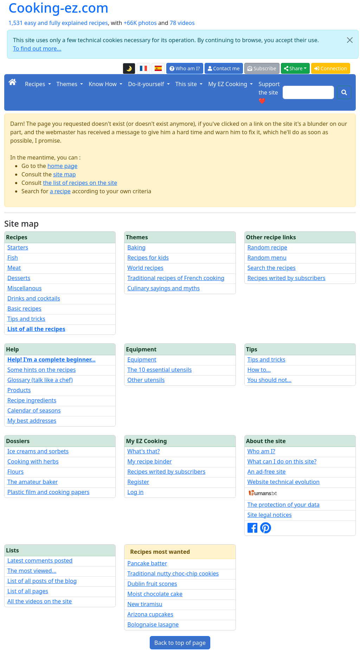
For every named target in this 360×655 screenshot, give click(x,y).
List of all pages (27, 591)
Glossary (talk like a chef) (40, 380)
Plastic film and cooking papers (48, 492)
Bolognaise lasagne (153, 624)
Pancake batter (147, 563)
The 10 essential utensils (159, 370)
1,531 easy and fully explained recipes (58, 23)
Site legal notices (270, 515)
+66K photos (140, 23)
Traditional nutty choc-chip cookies (173, 573)
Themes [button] (68, 84)
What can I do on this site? (282, 461)
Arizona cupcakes (150, 614)
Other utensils (146, 380)
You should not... (269, 380)
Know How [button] (103, 84)
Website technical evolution (284, 482)
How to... (259, 370)
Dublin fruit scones (152, 584)
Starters (17, 247)
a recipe (60, 191)
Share (293, 68)
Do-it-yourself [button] (146, 84)
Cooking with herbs (33, 461)
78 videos (182, 23)
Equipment (141, 359)
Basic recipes (24, 308)
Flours (15, 471)
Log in (135, 492)
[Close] (349, 40)
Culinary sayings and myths (163, 288)
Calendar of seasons (34, 410)
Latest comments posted (39, 560)
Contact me (224, 68)
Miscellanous (24, 288)
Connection (330, 68)
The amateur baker (32, 482)
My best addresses (31, 420)
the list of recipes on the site (80, 183)
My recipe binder (149, 461)
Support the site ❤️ (268, 92)
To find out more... (37, 48)
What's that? (143, 451)
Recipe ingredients (31, 400)
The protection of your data (284, 504)
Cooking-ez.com (58, 8)
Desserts (18, 278)
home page (62, 166)
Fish (12, 257)
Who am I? (184, 68)
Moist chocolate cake (154, 594)
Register (138, 482)
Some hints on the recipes (41, 370)
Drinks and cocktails (33, 298)
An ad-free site (267, 471)
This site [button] (187, 84)
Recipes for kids (148, 257)
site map (64, 174)
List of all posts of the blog (42, 581)
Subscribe (262, 68)
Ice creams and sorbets (38, 451)
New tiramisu (144, 604)
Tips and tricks (26, 319)
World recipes (145, 268)
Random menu (267, 257)
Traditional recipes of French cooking (175, 278)
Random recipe (267, 247)
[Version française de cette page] (143, 68)
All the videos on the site (39, 601)
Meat (14, 268)
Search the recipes (272, 268)
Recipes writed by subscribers (287, 278)
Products (19, 390)
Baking (136, 247)
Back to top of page (180, 643)
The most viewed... (31, 571)
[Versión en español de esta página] (158, 68)
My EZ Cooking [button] (228, 84)
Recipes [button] (35, 84)
